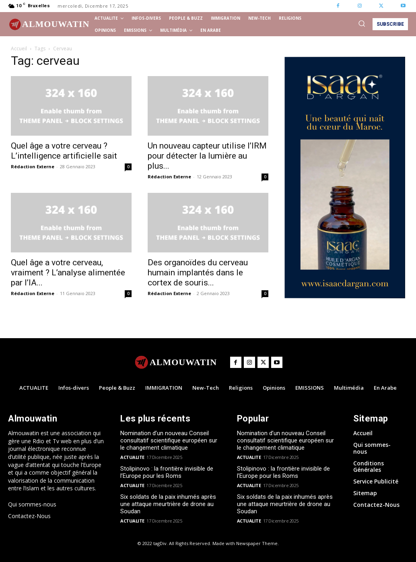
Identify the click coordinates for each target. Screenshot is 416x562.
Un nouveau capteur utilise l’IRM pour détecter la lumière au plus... (207, 156)
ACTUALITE (132, 457)
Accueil (19, 48)
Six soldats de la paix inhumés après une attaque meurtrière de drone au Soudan (168, 504)
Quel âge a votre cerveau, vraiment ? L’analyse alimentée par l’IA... (68, 272)
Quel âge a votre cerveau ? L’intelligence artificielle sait (64, 151)
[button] (361, 23)
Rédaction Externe (32, 166)
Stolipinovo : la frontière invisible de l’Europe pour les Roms (166, 472)
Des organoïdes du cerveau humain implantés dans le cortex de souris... (198, 272)
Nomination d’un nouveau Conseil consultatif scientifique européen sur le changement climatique (168, 440)
